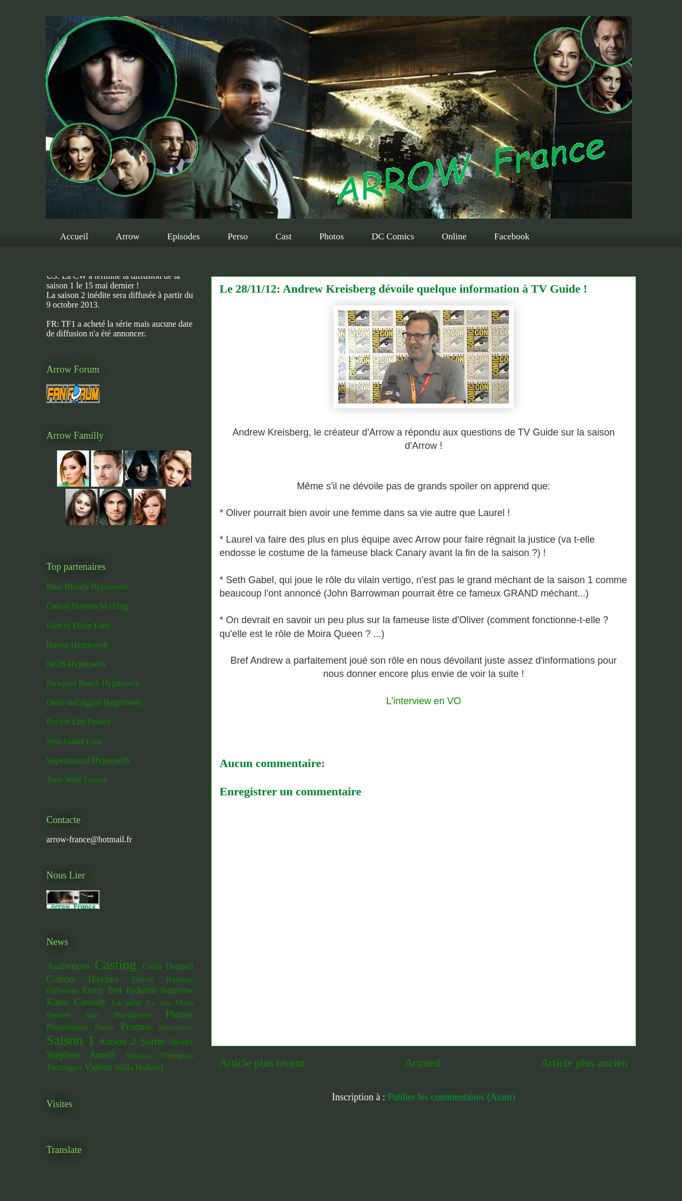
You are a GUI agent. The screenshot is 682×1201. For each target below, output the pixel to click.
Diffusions (62, 990)
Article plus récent (262, 1063)
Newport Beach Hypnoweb (92, 683)
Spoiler (181, 1041)
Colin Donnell (167, 966)
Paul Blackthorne (118, 1015)
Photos (331, 236)
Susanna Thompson (159, 1055)
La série (127, 1002)
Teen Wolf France (76, 779)
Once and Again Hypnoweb (93, 702)
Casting (115, 964)
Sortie (152, 1041)
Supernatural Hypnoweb (87, 760)
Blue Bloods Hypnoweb (87, 586)
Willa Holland (139, 1067)
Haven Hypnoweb (77, 644)
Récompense (176, 1027)
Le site (158, 1002)
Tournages (64, 1067)
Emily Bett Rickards (120, 990)
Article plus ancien (584, 1063)
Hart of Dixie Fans (78, 625)
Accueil (74, 236)
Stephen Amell (80, 1054)
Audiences (68, 965)
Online (454, 236)
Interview (177, 990)
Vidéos (98, 1067)
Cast (283, 236)
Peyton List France (78, 721)
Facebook (512, 236)
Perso (238, 236)
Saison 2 (118, 1041)
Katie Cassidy (76, 1001)
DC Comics (392, 236)
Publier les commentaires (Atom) (451, 1097)
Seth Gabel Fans (74, 741)
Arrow (127, 236)
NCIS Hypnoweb (75, 663)
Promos (136, 1026)
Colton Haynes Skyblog (87, 605)
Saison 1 (70, 1040)
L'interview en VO (423, 701)
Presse (104, 1027)
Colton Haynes (82, 979)
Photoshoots (67, 1026)
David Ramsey (162, 979)
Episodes (183, 236)
